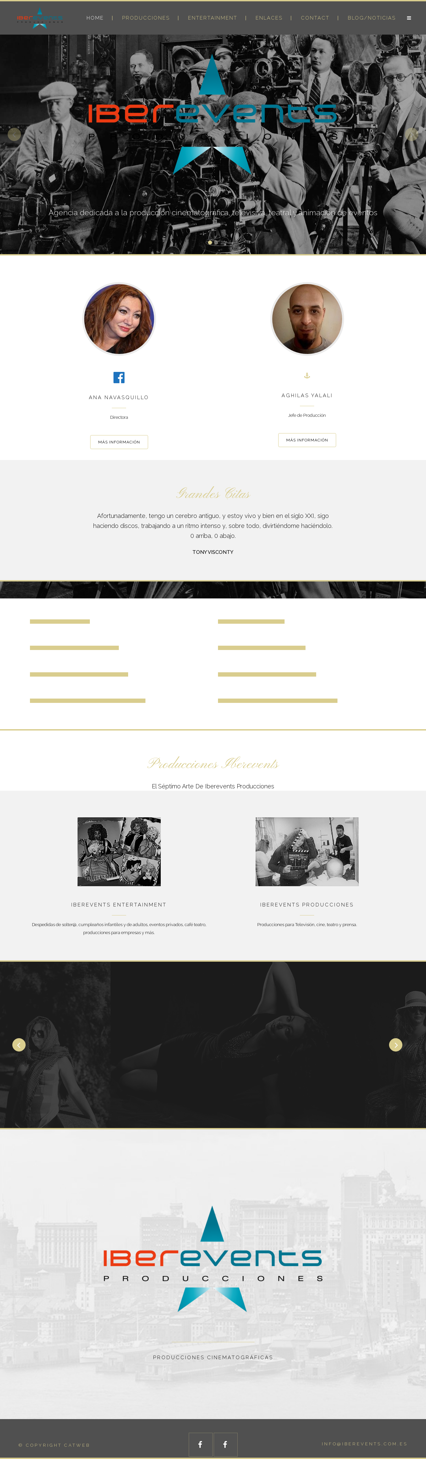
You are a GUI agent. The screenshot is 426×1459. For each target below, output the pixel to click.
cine (321, 924)
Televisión (305, 924)
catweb (77, 1445)
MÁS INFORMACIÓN (119, 442)
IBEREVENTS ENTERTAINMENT (119, 905)
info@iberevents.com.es (365, 1443)
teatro (332, 924)
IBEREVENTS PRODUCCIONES (307, 905)
